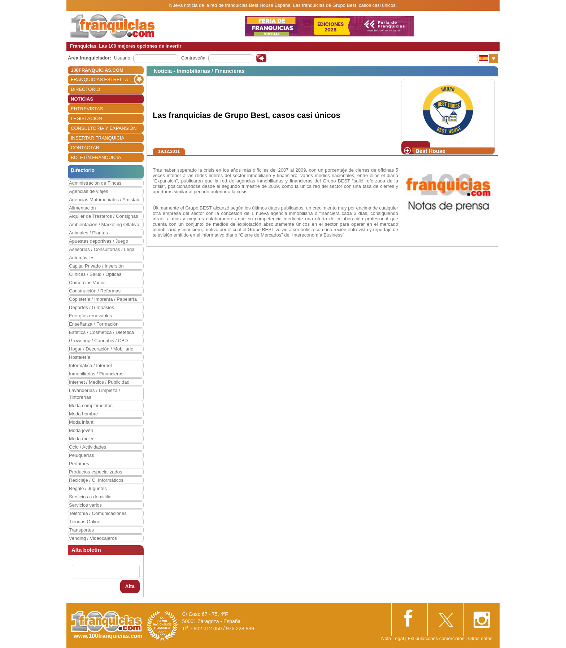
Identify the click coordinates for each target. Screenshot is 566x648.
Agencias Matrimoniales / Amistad (104, 199)
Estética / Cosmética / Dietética (101, 332)
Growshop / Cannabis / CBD (98, 340)
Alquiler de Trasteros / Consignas (103, 216)
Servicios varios (85, 505)
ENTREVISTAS (87, 108)
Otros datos (480, 638)
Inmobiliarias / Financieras (96, 373)
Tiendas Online (84, 521)
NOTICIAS (82, 99)
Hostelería (79, 357)
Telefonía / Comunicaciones (98, 513)
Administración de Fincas (95, 183)
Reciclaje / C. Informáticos (96, 480)
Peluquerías (81, 455)
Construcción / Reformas (95, 291)
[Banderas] (488, 58)
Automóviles (82, 257)
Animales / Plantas (88, 232)
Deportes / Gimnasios (91, 307)
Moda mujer (81, 438)
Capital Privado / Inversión (96, 266)
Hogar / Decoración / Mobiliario (101, 349)
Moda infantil (82, 422)
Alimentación (82, 208)
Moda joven (81, 430)
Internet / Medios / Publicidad (99, 382)
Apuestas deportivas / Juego (98, 241)
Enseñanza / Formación (93, 324)
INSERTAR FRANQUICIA (97, 138)
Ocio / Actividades (87, 447)
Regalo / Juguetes (88, 488)
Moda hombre (83, 413)
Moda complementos (91, 405)
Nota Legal (392, 638)
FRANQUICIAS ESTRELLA (99, 79)
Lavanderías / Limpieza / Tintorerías (94, 394)
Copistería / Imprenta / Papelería (103, 299)
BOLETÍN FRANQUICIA (96, 157)
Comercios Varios (87, 282)
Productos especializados (95, 472)
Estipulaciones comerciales (436, 638)
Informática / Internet (90, 365)
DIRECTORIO (85, 89)
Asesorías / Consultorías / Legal (102, 249)
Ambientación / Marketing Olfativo (104, 224)
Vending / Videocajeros (93, 538)
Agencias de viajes (88, 191)
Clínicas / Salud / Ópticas (95, 274)
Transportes (81, 530)
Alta (130, 586)
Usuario (122, 58)
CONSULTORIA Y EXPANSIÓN (103, 128)
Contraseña (193, 58)
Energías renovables (90, 315)
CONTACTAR (85, 147)
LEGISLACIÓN (86, 118)
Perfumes (79, 463)
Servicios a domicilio (90, 496)
